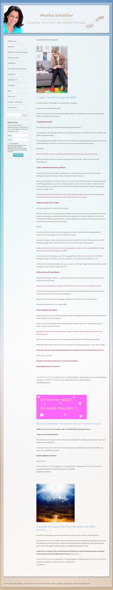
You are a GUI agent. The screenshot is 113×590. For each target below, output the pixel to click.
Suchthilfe (11, 85)
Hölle (54, 562)
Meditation (12, 74)
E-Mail (10, 140)
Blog (9, 91)
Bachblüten (48, 469)
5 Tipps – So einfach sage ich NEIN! (56, 97)
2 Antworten (40, 564)
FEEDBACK (11, 63)
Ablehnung (48, 562)
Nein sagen (39, 380)
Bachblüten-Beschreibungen (17, 52)
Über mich (11, 96)
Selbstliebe (71, 469)
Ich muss (93, 377)
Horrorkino (65, 380)
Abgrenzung (40, 469)
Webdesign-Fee (85, 583)
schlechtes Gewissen (84, 380)
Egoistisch (56, 469)
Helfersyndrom (84, 377)
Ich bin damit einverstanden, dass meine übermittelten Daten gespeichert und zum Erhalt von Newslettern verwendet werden (17, 147)
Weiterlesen (41, 461)
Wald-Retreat (12, 80)
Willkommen (12, 41)
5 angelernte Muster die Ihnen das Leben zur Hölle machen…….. (65, 528)
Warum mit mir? (13, 58)
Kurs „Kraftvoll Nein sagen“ (17, 69)
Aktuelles (11, 47)
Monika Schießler (56, 15)
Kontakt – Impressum (15, 102)
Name (10, 135)
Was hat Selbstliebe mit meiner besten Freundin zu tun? (68, 423)
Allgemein (80, 466)
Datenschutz (12, 107)
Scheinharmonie (70, 562)
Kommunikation (101, 377)
